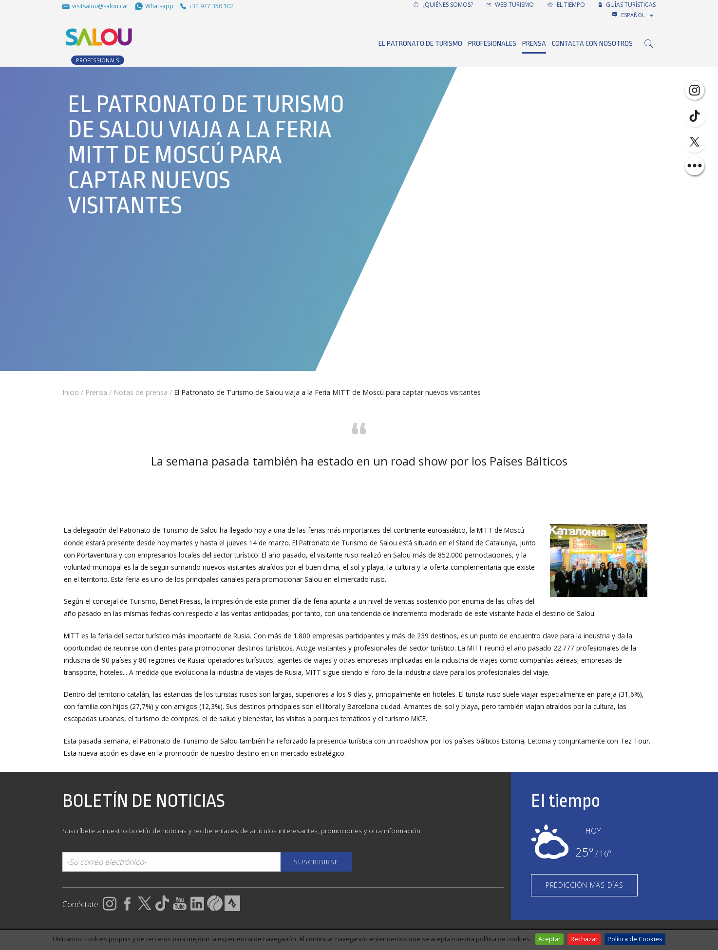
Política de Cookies (634, 938)
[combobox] (638, 15)
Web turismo (510, 4)
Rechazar (584, 938)
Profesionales (492, 43)
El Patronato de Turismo (420, 43)
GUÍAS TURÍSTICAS (627, 4)
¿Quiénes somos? (443, 4)
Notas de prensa (140, 392)
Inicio (70, 392)
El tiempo (566, 4)
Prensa (534, 43)
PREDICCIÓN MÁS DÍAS (585, 885)
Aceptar (549, 938)
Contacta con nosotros (592, 43)
